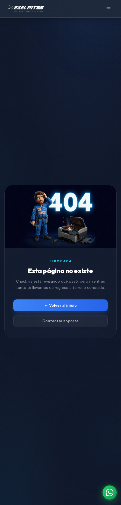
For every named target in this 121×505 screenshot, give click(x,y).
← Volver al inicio (60, 305)
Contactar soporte (60, 320)
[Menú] (108, 9)
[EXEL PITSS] (26, 9)
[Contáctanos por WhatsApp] (110, 492)
